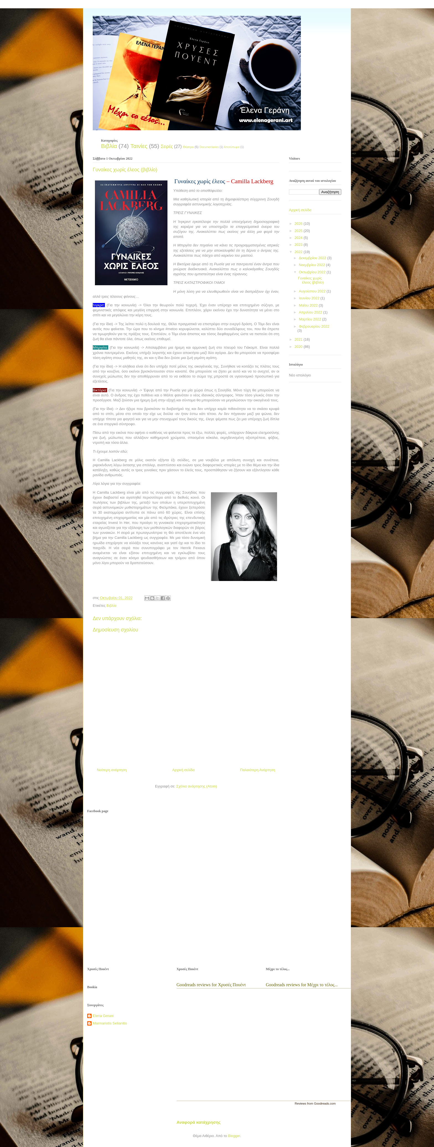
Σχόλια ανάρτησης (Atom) (196, 786)
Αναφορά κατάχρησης (199, 1122)
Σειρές (167, 146)
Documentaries (209, 147)
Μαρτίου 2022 (310, 319)
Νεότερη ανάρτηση (112, 770)
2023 (299, 245)
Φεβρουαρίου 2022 (314, 326)
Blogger (234, 1136)
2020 (299, 347)
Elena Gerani (103, 1016)
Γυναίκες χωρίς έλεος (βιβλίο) (311, 280)
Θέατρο (188, 147)
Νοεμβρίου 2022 (312, 265)
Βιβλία (109, 146)
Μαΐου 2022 (309, 305)
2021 (299, 339)
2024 (299, 238)
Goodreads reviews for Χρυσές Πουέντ (211, 984)
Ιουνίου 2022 (310, 298)
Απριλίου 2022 (311, 312)
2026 (299, 223)
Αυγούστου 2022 (313, 291)
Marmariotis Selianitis (110, 1023)
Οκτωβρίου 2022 (313, 272)
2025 (299, 231)
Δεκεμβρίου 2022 (313, 258)
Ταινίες (138, 146)
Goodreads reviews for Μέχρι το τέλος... (302, 984)
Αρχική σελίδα (183, 770)
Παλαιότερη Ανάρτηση (257, 770)
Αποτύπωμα (232, 147)
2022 (299, 252)
